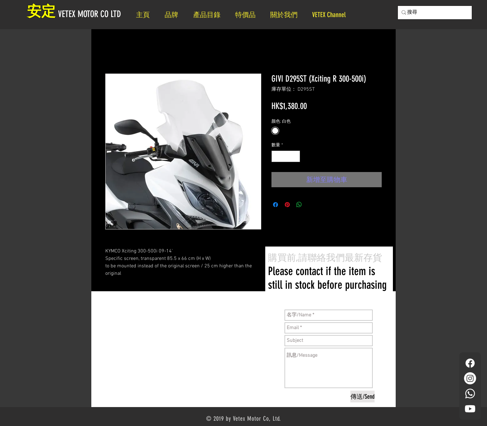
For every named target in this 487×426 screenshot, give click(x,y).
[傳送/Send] (362, 396)
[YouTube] (470, 409)
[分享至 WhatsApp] (299, 204)
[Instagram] (470, 378)
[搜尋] (433, 12)
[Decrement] (276, 156)
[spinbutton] (285, 156)
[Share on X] (311, 204)
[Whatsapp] (470, 393)
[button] (286, 14)
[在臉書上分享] (275, 204)
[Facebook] (470, 363)
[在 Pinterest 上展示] (287, 204)
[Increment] (295, 156)
